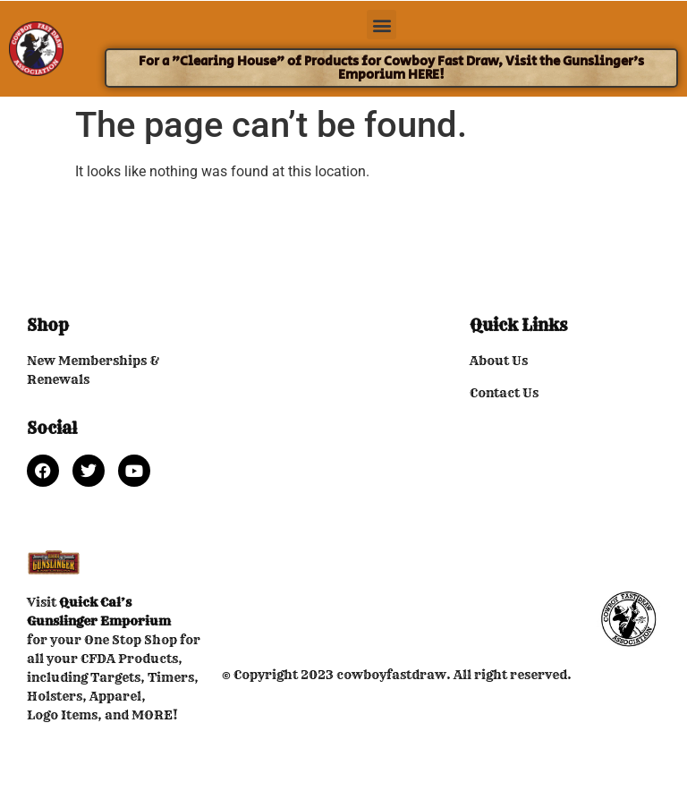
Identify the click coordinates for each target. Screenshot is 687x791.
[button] (381, 24)
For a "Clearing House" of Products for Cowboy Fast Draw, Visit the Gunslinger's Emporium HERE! (391, 68)
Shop (48, 325)
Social (52, 428)
